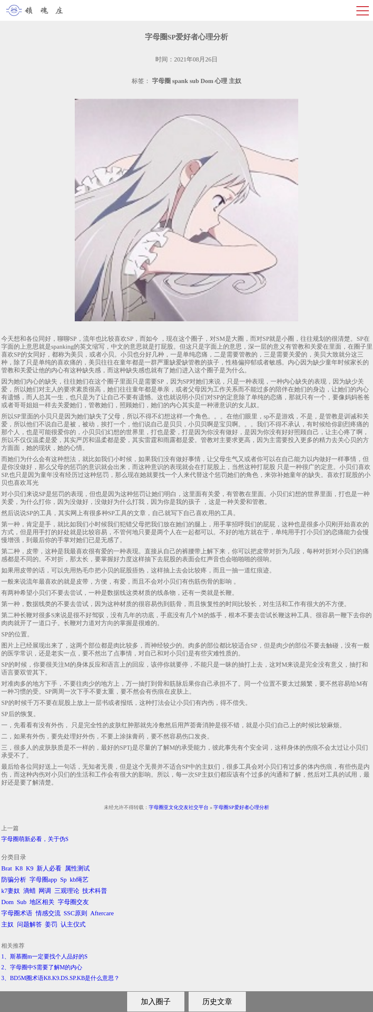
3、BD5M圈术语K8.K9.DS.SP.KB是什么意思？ (60, 978)
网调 (45, 890)
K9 (29, 868)
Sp (63, 879)
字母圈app (43, 879)
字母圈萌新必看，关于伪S (35, 839)
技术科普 (94, 890)
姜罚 (51, 924)
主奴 (7, 924)
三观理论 (66, 890)
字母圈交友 (73, 902)
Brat (6, 868)
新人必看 (49, 868)
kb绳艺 (79, 879)
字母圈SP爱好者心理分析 (241, 807)
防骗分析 (13, 879)
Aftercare (102, 913)
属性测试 (77, 868)
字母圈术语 (16, 913)
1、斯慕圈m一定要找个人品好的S (44, 956)
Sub (22, 902)
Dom (7, 902)
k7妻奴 (10, 890)
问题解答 (29, 924)
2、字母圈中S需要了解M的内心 (41, 967)
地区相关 (41, 902)
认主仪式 (73, 924)
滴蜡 (29, 890)
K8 (18, 868)
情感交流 (48, 913)
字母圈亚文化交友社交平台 (179, 807)
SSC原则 (75, 913)
